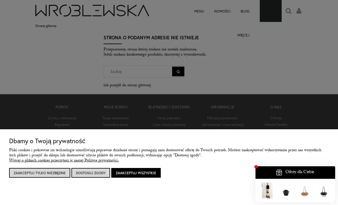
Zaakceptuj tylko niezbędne (40, 173)
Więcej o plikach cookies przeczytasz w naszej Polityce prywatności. (64, 160)
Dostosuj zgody (91, 173)
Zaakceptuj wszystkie (136, 173)
